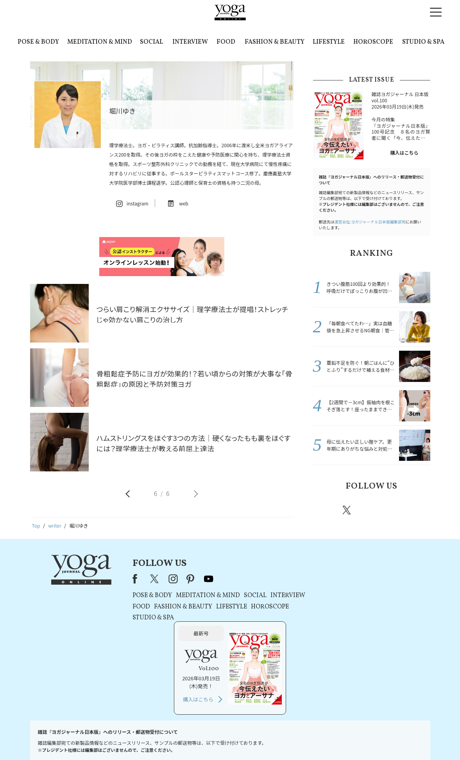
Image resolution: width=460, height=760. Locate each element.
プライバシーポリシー (217, 739)
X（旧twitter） (347, 510)
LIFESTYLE (329, 42)
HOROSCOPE (373, 42)
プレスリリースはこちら (136, 739)
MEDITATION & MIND (99, 42)
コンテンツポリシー (268, 739)
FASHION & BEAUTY (274, 42)
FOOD (226, 42)
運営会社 (305, 739)
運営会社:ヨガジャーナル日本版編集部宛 (370, 222)
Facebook (325, 510)
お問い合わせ (90, 739)
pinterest (394, 510)
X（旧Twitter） (152, 579)
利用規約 (178, 739)
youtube (206, 579)
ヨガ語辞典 (368, 739)
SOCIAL (151, 42)
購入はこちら (404, 152)
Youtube (417, 510)
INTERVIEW (190, 42)
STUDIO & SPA (423, 42)
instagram (370, 510)
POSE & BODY (38, 42)
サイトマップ (336, 739)
